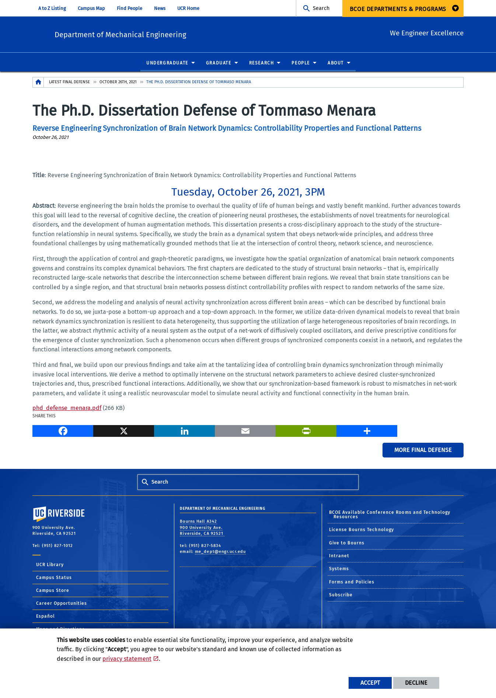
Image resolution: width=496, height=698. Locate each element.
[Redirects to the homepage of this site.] (38, 83)
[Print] (306, 430)
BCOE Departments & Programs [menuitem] (398, 9)
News (159, 8)
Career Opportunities (61, 603)
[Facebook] (62, 430)
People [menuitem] (300, 63)
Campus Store (52, 590)
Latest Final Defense (69, 82)
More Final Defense (423, 450)
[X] (123, 430)
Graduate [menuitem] (218, 63)
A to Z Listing (52, 8)
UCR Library (50, 565)
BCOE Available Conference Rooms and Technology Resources (390, 515)
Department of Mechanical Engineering (165, 33)
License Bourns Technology (361, 530)
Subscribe (341, 595)
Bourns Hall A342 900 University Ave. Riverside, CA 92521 (202, 527)
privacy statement (126, 658)
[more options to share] (366, 430)
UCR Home (188, 8)
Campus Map (91, 8)
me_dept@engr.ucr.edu (220, 552)
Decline (416, 682)
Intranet (339, 556)
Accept (370, 682)
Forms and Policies (352, 582)
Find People (129, 8)
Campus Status (54, 578)
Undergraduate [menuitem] (167, 63)
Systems (339, 569)
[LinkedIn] (184, 430)
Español (45, 616)
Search (321, 8)
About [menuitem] (336, 63)
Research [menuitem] (261, 63)
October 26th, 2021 (118, 82)
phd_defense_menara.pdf (66, 408)
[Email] (245, 430)
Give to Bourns (346, 543)
